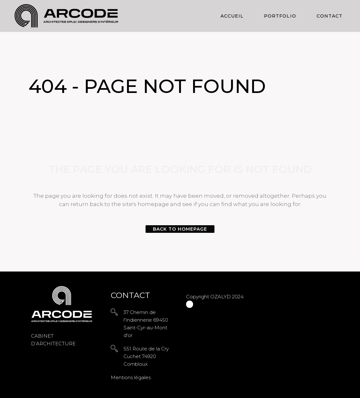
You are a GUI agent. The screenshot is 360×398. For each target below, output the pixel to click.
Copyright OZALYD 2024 (215, 297)
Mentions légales (131, 377)
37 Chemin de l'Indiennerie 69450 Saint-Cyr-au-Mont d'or (146, 323)
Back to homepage (180, 229)
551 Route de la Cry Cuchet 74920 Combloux (146, 356)
